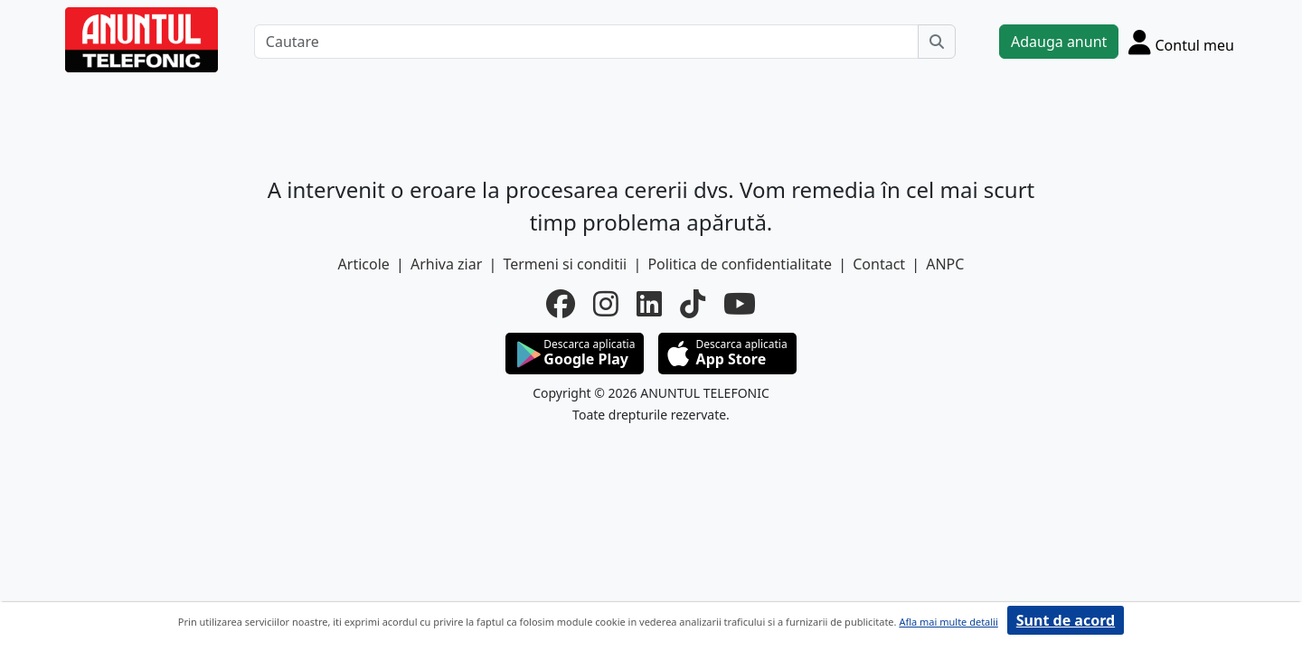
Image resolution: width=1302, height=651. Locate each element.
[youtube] (739, 304)
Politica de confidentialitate (739, 264)
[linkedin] (649, 304)
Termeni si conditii (565, 264)
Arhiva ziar (446, 264)
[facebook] (560, 304)
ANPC (945, 264)
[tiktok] (692, 304)
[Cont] (1181, 41)
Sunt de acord (1065, 620)
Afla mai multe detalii (948, 621)
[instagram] (605, 304)
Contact (879, 264)
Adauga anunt (1059, 42)
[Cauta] (937, 41)
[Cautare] (586, 41)
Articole (364, 264)
